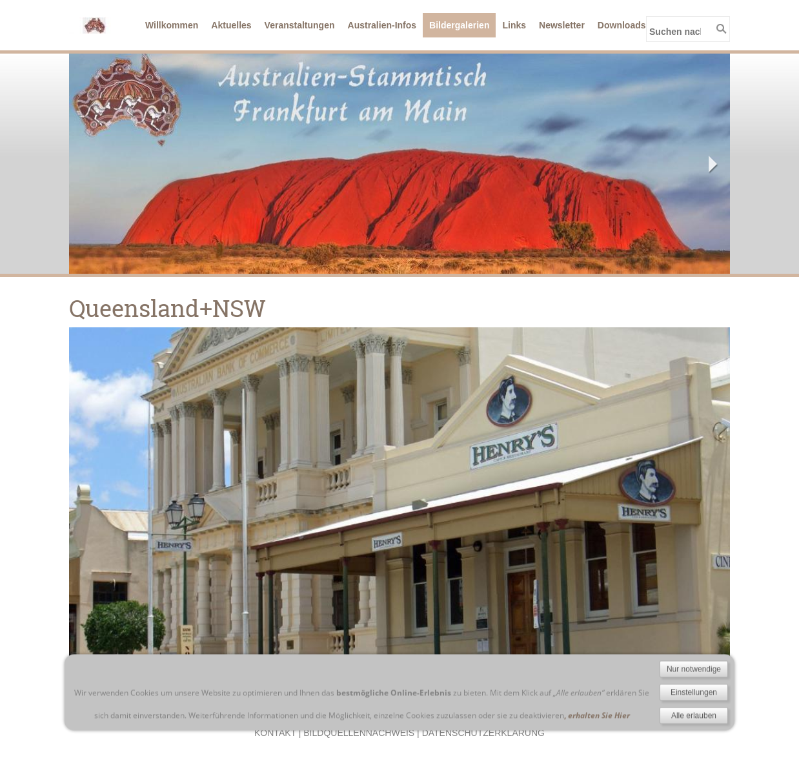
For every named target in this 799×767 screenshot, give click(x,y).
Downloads (622, 25)
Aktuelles (231, 25)
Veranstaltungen (300, 25)
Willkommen (171, 25)
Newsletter (562, 25)
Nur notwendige (694, 717)
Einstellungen (694, 740)
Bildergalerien (459, 25)
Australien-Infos (382, 25)
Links (514, 25)
